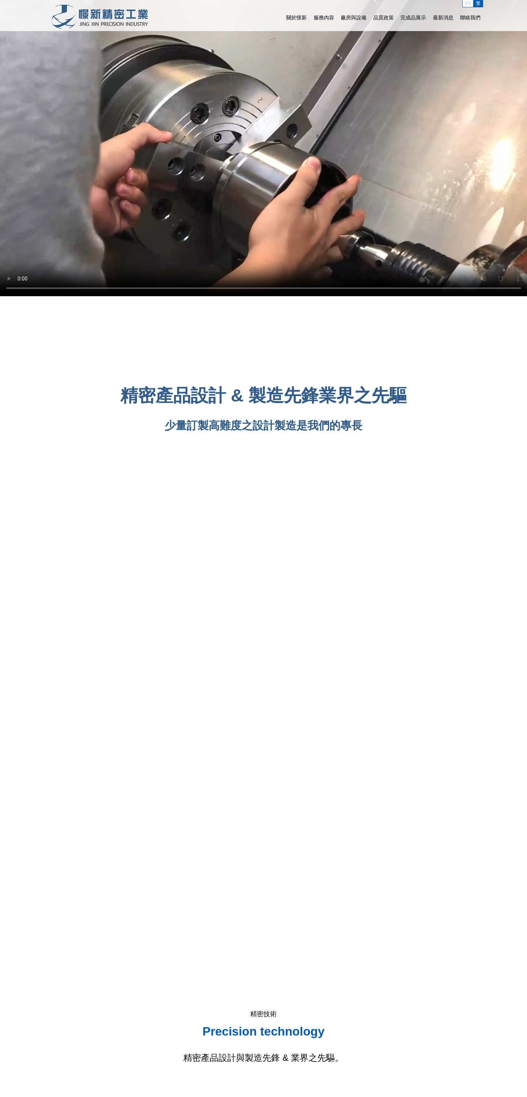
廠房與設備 (353, 17)
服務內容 (324, 17)
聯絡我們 (470, 17)
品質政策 (383, 17)
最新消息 (443, 17)
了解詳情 (263, 448)
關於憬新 (296, 17)
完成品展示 (413, 17)
